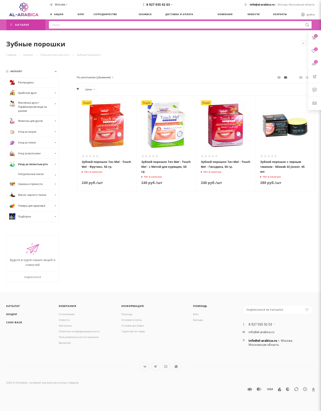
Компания (67, 306)
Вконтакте (144, 366)
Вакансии (65, 343)
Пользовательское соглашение (79, 337)
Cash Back (14, 322)
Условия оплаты (131, 320)
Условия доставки (132, 325)
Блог (196, 314)
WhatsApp (176, 366)
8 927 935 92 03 (158, 4)
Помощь (127, 314)
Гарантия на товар (133, 331)
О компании (67, 314)
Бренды (198, 320)
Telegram (155, 366)
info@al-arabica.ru (262, 4)
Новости (64, 320)
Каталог (13, 306)
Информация (132, 306)
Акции (11, 314)
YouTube (165, 366)
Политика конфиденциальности (79, 331)
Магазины (65, 325)
